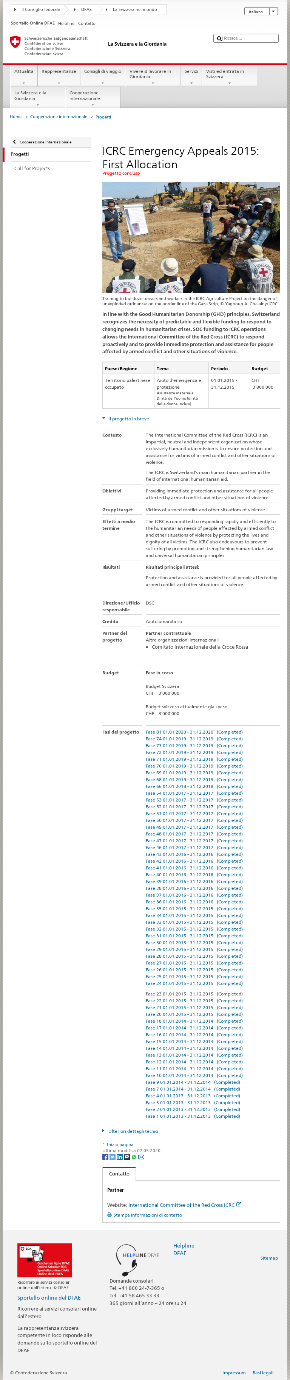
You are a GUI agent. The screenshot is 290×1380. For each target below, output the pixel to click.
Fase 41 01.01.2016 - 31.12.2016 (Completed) (194, 867)
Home (16, 116)
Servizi (191, 77)
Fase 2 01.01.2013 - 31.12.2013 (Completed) (193, 1109)
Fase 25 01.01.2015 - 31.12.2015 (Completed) (194, 976)
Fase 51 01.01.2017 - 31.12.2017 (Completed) (194, 813)
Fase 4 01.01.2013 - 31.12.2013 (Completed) (193, 1095)
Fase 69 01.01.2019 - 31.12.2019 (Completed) (194, 772)
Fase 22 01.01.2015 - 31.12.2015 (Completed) (194, 1000)
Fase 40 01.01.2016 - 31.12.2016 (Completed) (194, 874)
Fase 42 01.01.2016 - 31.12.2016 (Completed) (194, 860)
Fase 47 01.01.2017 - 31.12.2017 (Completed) (194, 840)
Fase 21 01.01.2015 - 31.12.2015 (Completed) (194, 1007)
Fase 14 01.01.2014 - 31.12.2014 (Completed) (194, 1048)
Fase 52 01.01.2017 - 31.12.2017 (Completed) (194, 806)
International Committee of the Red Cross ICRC (184, 1205)
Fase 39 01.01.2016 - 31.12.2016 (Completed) (194, 881)
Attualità (24, 77)
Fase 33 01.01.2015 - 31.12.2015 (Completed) (194, 922)
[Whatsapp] (134, 1156)
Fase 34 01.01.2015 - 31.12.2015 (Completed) (194, 915)
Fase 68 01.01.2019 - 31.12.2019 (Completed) (194, 779)
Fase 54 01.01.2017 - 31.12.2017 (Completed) (194, 793)
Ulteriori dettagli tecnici (132, 1131)
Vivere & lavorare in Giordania (153, 77)
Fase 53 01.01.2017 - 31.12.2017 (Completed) (194, 799)
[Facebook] (106, 1156)
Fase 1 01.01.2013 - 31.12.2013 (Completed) (193, 1116)
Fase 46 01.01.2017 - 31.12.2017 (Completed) (194, 847)
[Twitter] (113, 1156)
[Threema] (127, 1156)
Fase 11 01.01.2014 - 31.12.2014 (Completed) (194, 1068)
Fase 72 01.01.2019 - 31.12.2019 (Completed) (194, 752)
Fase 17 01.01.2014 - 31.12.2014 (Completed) (194, 1027)
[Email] (141, 1156)
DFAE (86, 9)
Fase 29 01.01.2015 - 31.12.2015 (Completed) (194, 949)
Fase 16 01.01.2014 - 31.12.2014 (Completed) (194, 1034)
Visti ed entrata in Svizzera (229, 77)
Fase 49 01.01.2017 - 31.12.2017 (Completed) (194, 827)
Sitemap (269, 1258)
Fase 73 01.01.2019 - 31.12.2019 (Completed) (194, 745)
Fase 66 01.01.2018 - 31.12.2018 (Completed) (194, 786)
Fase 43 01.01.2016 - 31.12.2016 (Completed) (194, 854)
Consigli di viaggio (103, 77)
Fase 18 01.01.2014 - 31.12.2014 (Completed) (194, 1020)
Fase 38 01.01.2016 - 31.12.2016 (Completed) (194, 888)
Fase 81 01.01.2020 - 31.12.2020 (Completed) (194, 731)
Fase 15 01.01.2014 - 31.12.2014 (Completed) (194, 1041)
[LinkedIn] (120, 1156)
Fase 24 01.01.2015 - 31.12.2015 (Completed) (194, 983)
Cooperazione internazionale (93, 99)
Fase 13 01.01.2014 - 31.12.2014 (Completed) (194, 1054)
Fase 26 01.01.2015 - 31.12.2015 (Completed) (194, 969)
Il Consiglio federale (41, 9)
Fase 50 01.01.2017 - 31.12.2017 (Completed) (194, 820)
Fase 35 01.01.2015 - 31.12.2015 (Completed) (194, 908)
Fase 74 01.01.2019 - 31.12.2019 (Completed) (194, 738)
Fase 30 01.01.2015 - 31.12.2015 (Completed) (194, 942)
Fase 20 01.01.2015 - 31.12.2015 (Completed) (194, 1014)
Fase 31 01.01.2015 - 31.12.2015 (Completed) (194, 935)
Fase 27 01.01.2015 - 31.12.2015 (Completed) (194, 962)
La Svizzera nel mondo (135, 9)
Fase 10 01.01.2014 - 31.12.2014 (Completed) (194, 1075)
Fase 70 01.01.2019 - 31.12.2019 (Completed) (194, 765)
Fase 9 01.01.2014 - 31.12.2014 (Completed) (193, 1082)
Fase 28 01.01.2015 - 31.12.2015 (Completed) (194, 956)
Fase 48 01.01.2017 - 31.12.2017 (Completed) (194, 833)
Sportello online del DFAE (49, 1297)
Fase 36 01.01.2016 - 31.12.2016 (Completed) (194, 901)
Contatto (116, 1174)
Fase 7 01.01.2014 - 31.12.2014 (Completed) (193, 1088)
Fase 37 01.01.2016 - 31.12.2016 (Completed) (194, 894)
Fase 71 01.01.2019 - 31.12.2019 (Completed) (194, 759)
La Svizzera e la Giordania (38, 99)
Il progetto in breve (128, 419)
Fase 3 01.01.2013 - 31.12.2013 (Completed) (193, 1102)
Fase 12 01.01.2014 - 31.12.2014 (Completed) (194, 1061)
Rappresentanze (59, 77)
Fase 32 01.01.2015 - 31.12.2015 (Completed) (194, 928)
